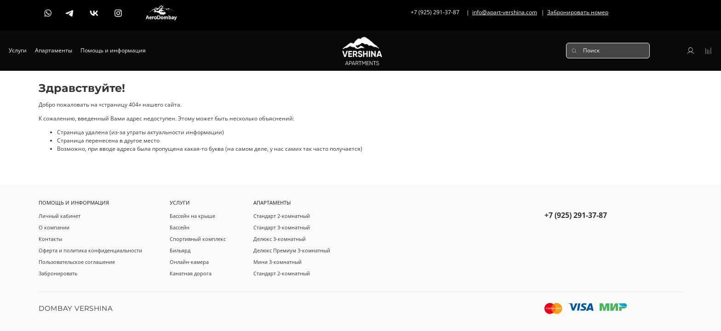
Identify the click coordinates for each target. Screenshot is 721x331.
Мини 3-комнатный (277, 261)
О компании (54, 227)
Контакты (50, 238)
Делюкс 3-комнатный (279, 238)
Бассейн (179, 227)
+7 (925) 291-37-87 (575, 215)
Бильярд (180, 250)
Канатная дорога (191, 273)
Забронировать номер (577, 12)
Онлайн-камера (189, 261)
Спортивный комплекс (198, 238)
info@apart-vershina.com (504, 12)
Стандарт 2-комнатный (281, 215)
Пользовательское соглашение (77, 261)
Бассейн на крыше (192, 215)
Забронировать (58, 273)
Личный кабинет (59, 215)
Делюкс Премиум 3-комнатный (291, 250)
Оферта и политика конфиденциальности (90, 250)
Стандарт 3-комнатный (281, 227)
